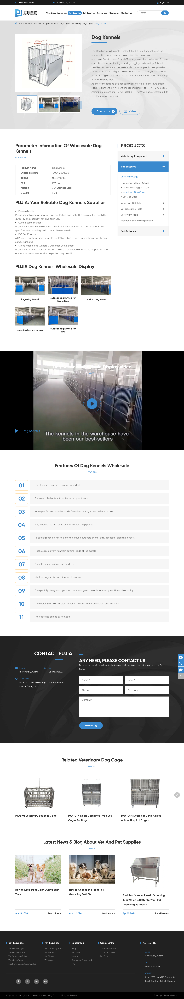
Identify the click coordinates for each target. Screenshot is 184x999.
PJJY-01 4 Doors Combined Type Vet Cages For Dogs (90, 818)
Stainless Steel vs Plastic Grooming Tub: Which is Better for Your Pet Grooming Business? (144, 900)
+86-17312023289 (24, 2)
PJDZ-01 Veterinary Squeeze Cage (36, 815)
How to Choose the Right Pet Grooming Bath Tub (86, 892)
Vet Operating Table (143, 209)
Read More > (54, 913)
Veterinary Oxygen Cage (136, 187)
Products (31, 23)
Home (21, 23)
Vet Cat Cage (130, 196)
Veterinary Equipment (143, 156)
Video (130, 111)
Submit (91, 725)
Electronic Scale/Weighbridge (137, 220)
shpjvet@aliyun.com (64, 2)
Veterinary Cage (61, 23)
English (161, 2)
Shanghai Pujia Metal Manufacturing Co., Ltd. (39, 995)
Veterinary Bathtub (143, 203)
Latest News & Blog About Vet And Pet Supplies (92, 842)
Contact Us (106, 111)
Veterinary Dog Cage (82, 23)
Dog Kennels (101, 23)
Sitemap (158, 995)
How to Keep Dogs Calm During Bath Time (37, 892)
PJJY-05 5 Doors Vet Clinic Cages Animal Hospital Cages (141, 818)
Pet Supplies (143, 231)
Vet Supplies (44, 23)
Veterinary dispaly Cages (136, 183)
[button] (80, 105)
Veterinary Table (143, 215)
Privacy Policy (170, 995)
